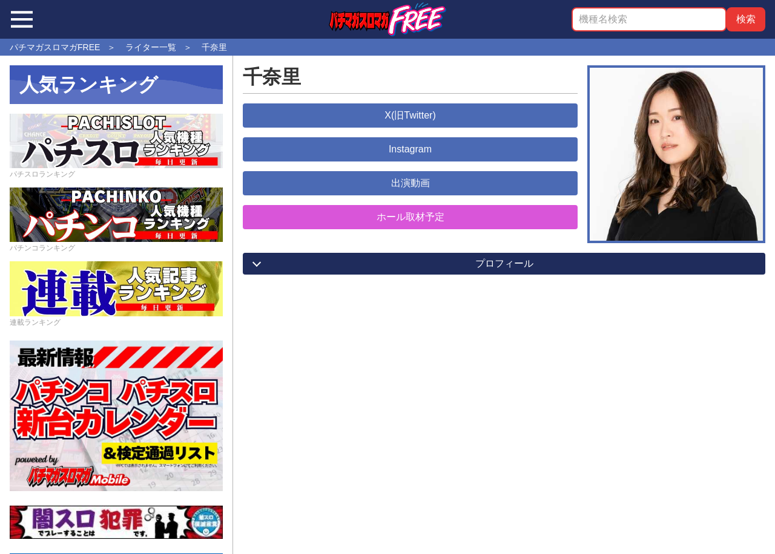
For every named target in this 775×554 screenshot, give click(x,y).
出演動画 (410, 183)
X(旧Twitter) (409, 115)
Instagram (410, 149)
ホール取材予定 (410, 217)
